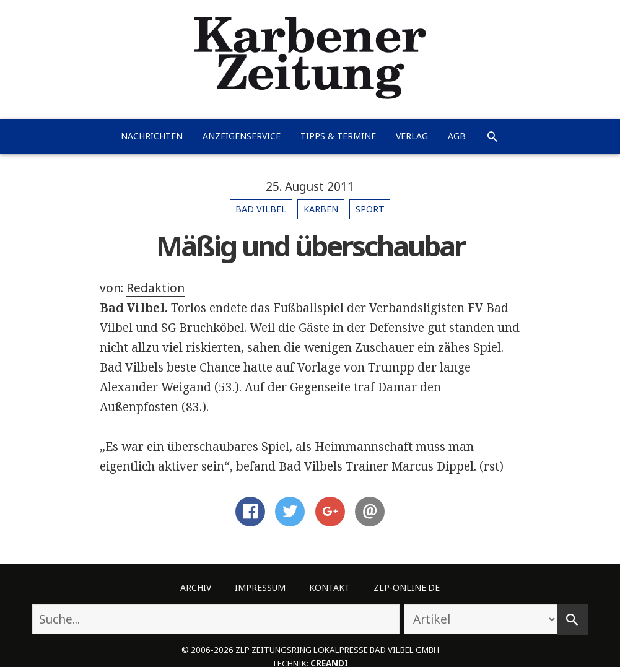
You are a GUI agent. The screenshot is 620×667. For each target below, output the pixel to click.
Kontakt (329, 587)
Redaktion (155, 288)
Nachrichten (152, 136)
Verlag (412, 136)
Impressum (260, 587)
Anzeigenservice (242, 136)
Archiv (195, 587)
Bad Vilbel (260, 209)
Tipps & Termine (338, 136)
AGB (457, 136)
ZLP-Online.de (406, 587)
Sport (370, 209)
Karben (320, 209)
